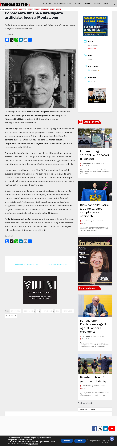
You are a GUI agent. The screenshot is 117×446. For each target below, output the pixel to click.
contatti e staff (36, 439)
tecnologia (11, 315)
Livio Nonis (86, 163)
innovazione (46, 311)
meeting (93, 70)
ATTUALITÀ (47, 3)
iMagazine (27, 439)
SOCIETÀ (87, 3)
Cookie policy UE (87, 439)
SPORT (77, 3)
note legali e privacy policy (71, 439)
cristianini (15, 311)
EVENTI (106, 3)
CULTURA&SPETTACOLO (63, 3)
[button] (114, 4)
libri (57, 311)
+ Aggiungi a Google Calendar (25, 264)
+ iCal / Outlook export (57, 264)
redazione (86, 221)
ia (37, 311)
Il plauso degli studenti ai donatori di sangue (94, 155)
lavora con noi (48, 439)
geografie (28, 311)
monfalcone (68, 311)
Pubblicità (57, 439)
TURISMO (97, 3)
